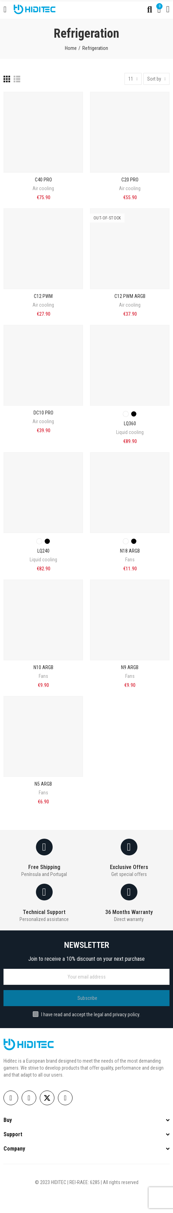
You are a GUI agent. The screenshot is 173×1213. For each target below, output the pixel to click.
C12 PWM (43, 296)
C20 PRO (129, 179)
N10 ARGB (43, 667)
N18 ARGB (130, 551)
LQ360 (130, 423)
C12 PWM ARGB (129, 296)
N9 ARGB (129, 667)
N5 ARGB (43, 784)
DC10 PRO (43, 412)
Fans (130, 559)
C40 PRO (43, 179)
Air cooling (43, 188)
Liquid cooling (130, 432)
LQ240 (43, 551)
